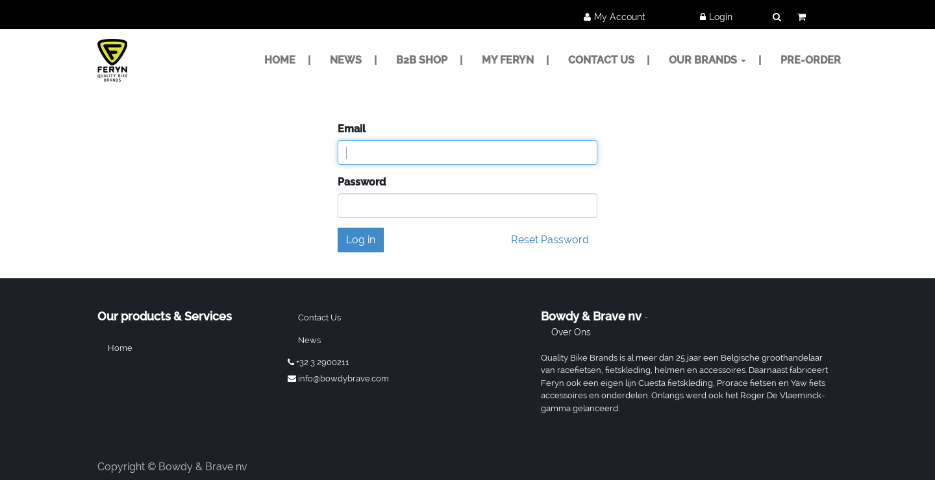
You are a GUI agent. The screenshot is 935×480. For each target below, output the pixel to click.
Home (120, 348)
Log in (360, 240)
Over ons (571, 332)
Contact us (319, 317)
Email (352, 129)
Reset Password (550, 240)
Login (720, 17)
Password (362, 182)
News (309, 340)
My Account (619, 17)
